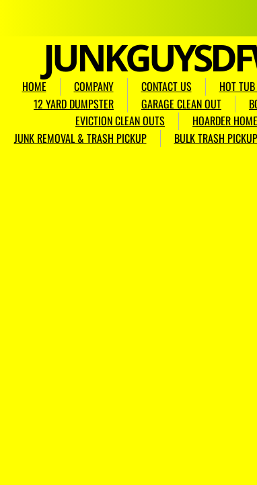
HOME (34, 86)
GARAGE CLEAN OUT (181, 104)
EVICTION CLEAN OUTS (120, 120)
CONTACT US (166, 86)
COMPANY (94, 86)
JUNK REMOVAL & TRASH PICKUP (80, 138)
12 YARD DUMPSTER (74, 104)
